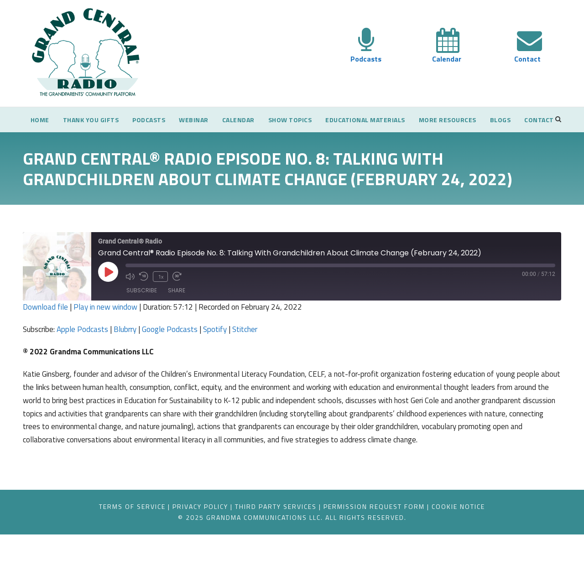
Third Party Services (275, 557)
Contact (528, 59)
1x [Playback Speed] (160, 314)
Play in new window (109, 345)
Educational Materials (386, 119)
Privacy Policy (187, 557)
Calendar (446, 59)
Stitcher (261, 367)
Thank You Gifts (88, 119)
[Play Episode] (108, 310)
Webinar (199, 119)
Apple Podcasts (88, 367)
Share (176, 328)
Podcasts (366, 59)
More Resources (477, 119)
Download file (46, 345)
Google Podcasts (181, 367)
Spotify (229, 367)
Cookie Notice (483, 557)
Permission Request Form (387, 557)
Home (33, 119)
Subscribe (141, 328)
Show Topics (304, 119)
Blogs (535, 119)
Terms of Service (107, 557)
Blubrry (133, 367)
